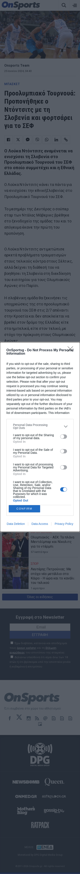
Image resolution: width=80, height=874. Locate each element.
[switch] (63, 436)
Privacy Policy (64, 524)
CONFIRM (24, 508)
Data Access (39, 524)
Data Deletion (16, 524)
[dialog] (40, 437)
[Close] (72, 350)
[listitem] (40, 426)
